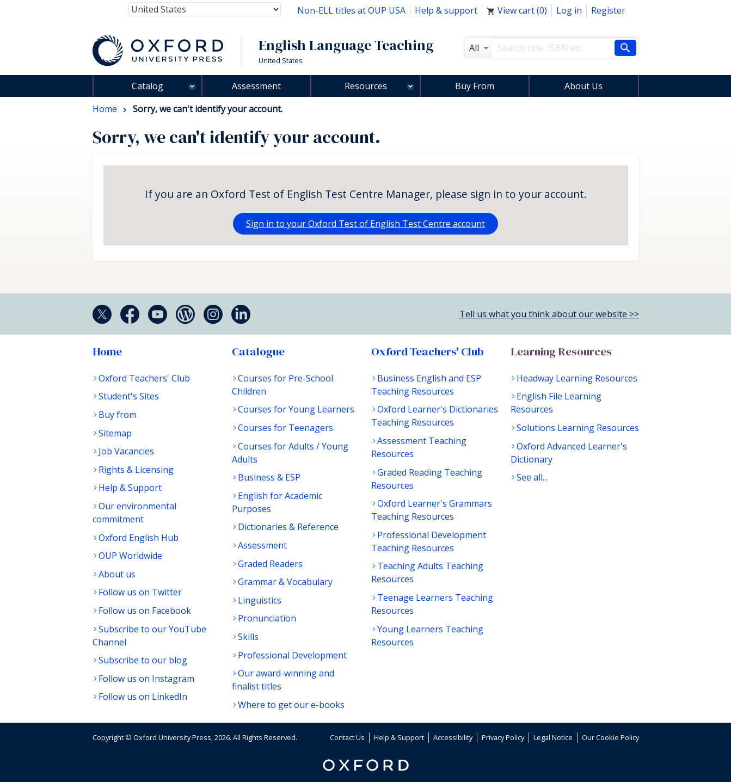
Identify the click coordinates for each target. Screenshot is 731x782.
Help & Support (130, 488)
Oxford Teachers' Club (144, 378)
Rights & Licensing (136, 470)
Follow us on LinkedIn (143, 697)
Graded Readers (270, 564)
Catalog (147, 86)
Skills (248, 637)
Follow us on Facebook (145, 611)
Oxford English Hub (139, 538)
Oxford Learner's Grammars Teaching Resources (431, 509)
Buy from (118, 415)
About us (117, 574)
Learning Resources (561, 351)
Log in (569, 10)
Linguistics (259, 600)
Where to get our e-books (291, 705)
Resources (366, 86)
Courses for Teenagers (285, 428)
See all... (532, 477)
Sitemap (115, 433)
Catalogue (258, 351)
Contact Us (347, 737)
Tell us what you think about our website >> (549, 314)
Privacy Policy (503, 737)
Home (107, 351)
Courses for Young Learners (296, 409)
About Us (583, 86)
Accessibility (452, 737)
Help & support (446, 10)
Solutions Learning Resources (578, 428)
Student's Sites (129, 396)
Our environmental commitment (134, 512)
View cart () (517, 10)
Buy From (474, 86)
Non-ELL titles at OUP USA (351, 10)
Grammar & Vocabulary (285, 582)
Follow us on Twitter (140, 592)
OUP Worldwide (130, 556)
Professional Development (292, 655)
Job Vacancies (126, 451)
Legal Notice (553, 737)
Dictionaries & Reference (288, 527)
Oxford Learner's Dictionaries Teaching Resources (434, 415)
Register (608, 10)
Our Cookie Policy (610, 737)
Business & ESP (269, 477)
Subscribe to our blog (143, 660)
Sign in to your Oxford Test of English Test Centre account (365, 224)
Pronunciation (267, 618)
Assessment (256, 86)
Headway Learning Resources (577, 378)
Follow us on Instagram (146, 679)
